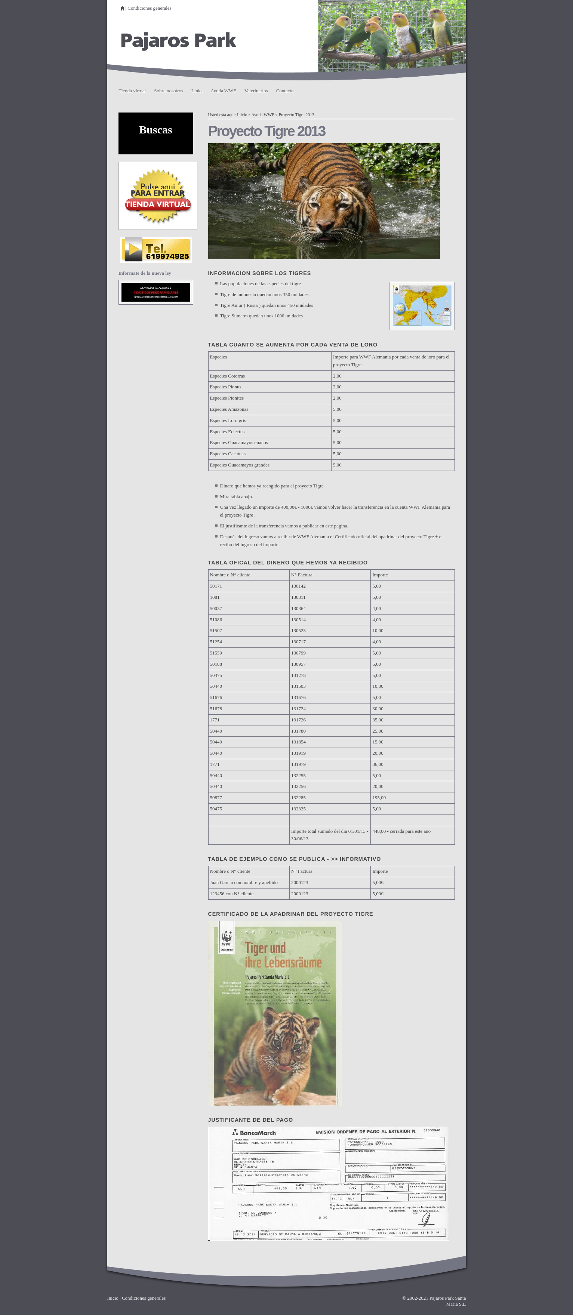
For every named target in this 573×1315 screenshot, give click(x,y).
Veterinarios (256, 90)
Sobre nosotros (168, 90)
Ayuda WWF (223, 90)
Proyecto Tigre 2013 (296, 115)
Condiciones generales (149, 8)
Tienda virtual (132, 90)
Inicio (242, 115)
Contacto (285, 90)
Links (197, 90)
